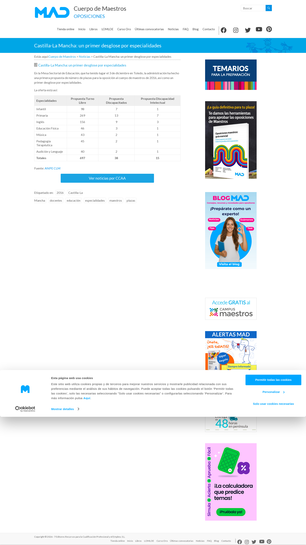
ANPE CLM (52, 168)
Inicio (81, 29)
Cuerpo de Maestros (105, 8)
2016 (60, 197)
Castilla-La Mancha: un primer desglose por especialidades (82, 66)
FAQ (186, 29)
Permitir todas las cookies (273, 508)
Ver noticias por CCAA (107, 180)
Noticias (173, 29)
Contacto (209, 29)
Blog (195, 29)
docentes (56, 205)
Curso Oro (124, 29)
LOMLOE (107, 29)
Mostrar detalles (62, 537)
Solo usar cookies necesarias (273, 532)
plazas (131, 205)
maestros (115, 205)
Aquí (86, 526)
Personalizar (273, 520)
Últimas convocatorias (149, 29)
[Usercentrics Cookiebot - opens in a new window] (25, 537)
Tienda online (65, 29)
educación (73, 205)
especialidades (95, 205)
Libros (93, 29)
